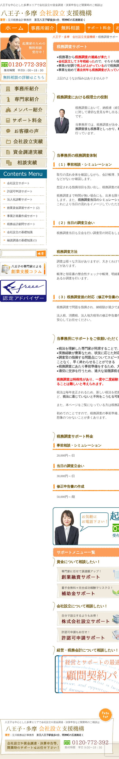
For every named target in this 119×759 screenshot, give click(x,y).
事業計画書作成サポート (22, 215)
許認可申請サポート (20, 191)
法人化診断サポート (20, 199)
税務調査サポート (72, 47)
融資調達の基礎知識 (22, 240)
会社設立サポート (18, 183)
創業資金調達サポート (23, 207)
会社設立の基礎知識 (20, 232)
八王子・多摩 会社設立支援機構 (74, 36)
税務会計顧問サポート (21, 224)
